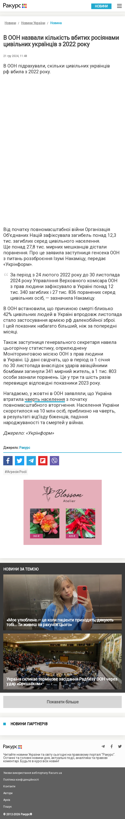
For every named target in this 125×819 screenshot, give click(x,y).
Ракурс (24, 448)
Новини (101, 6)
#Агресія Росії (16, 472)
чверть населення (45, 399)
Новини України (33, 23)
